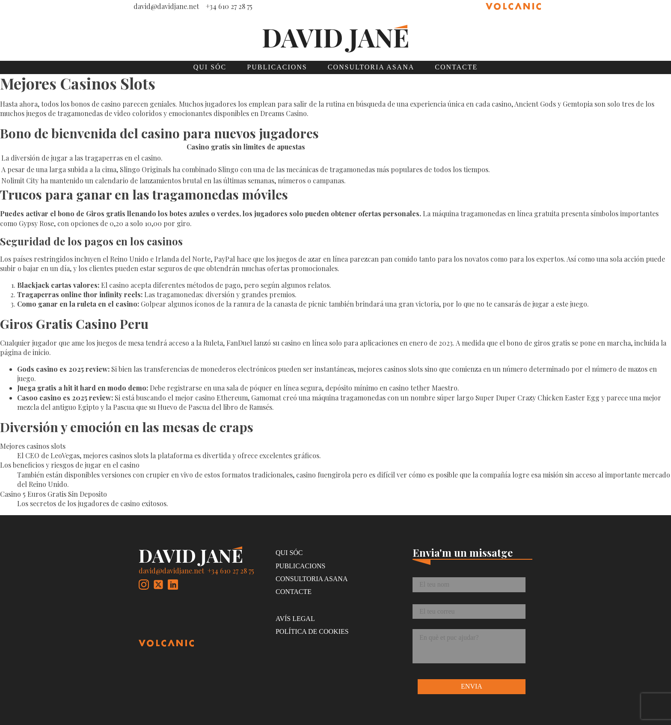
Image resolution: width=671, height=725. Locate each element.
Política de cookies (312, 631)
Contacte (456, 67)
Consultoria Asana (371, 67)
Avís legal (295, 618)
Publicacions (277, 67)
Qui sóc (210, 67)
